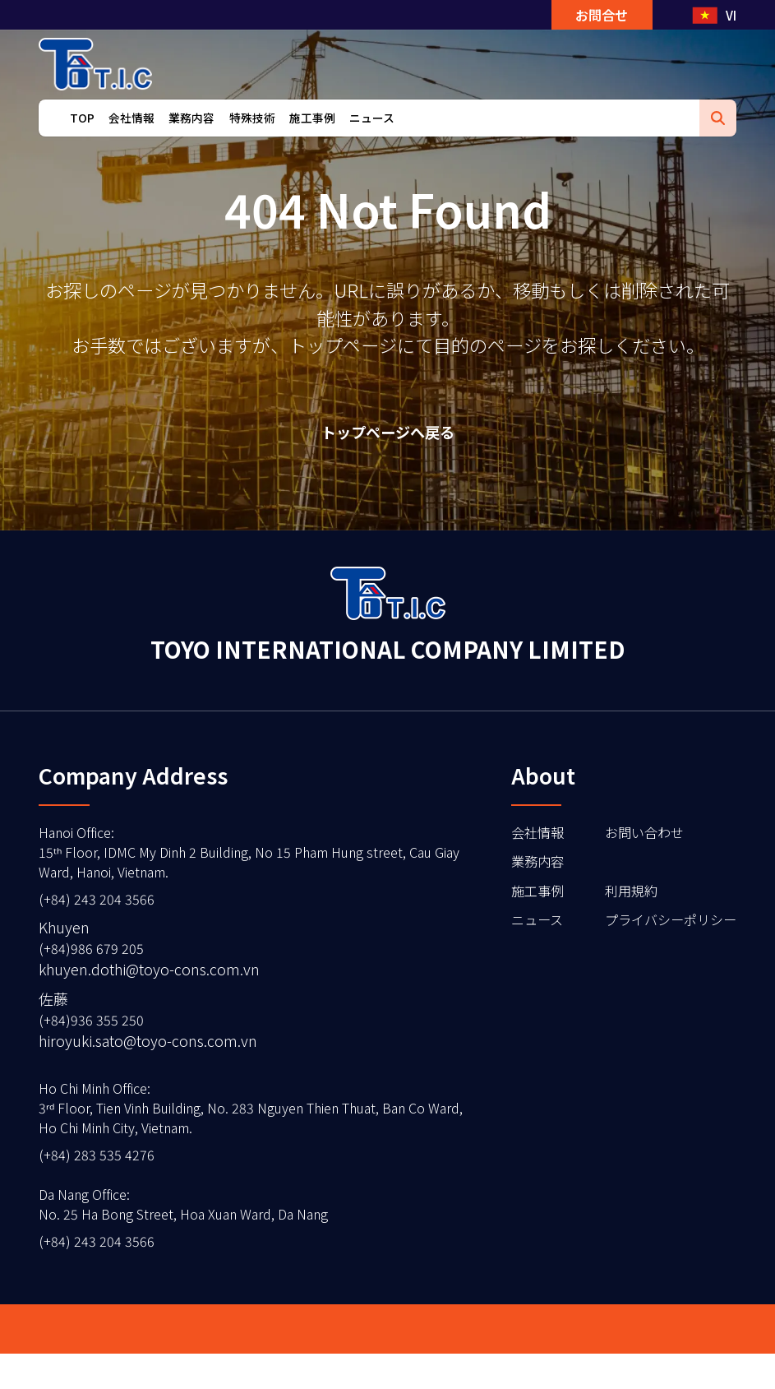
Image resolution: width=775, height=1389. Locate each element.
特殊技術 (252, 139)
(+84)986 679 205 (96, 964)
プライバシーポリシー (662, 932)
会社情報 (131, 139)
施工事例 (312, 139)
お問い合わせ (632, 839)
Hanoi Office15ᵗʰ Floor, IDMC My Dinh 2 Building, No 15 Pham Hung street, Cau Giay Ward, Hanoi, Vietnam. (241, 861)
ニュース (371, 139)
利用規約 (618, 901)
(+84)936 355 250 (96, 1037)
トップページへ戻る (387, 434)
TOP (82, 139)
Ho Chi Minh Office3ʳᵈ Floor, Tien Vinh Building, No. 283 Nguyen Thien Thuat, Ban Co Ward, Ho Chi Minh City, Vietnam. (230, 1130)
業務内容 (191, 139)
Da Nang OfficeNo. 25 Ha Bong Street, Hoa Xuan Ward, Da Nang (198, 1234)
